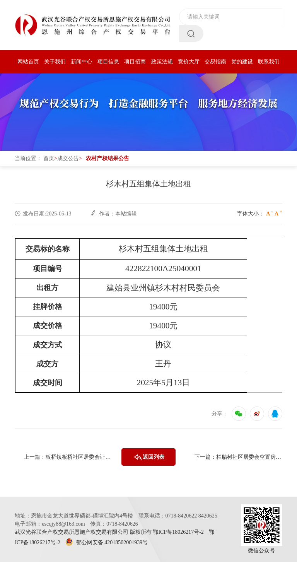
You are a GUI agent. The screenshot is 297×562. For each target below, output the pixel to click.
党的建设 (242, 62)
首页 (48, 158)
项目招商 (135, 62)
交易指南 (215, 62)
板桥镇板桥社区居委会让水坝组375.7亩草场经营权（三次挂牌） (79, 457)
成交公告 (68, 158)
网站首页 (28, 62)
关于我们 (55, 62)
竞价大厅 (189, 62)
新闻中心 (81, 62)
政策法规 (162, 62)
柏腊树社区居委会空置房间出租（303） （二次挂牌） (249, 457)
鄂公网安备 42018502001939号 (106, 542)
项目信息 (108, 62)
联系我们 (269, 62)
